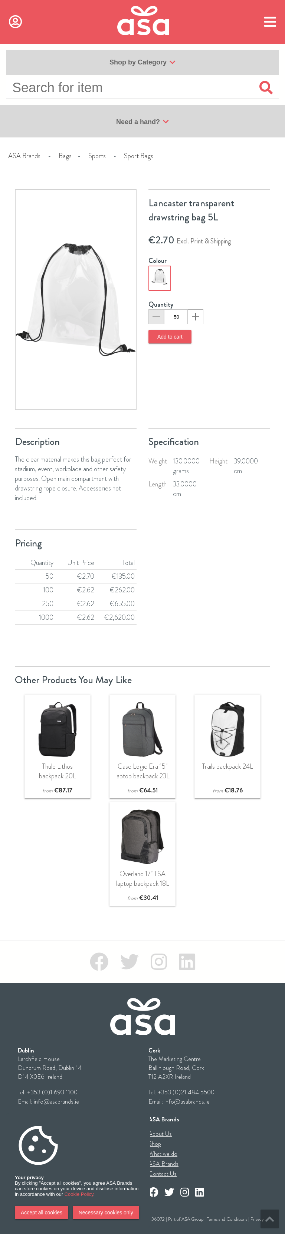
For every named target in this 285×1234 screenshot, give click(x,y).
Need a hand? (142, 122)
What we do (162, 1154)
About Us (160, 1134)
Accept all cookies (41, 1212)
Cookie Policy (79, 1194)
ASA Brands (24, 156)
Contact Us (162, 1174)
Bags (65, 156)
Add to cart (170, 337)
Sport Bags (138, 156)
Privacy (257, 1219)
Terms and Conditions (227, 1219)
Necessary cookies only (106, 1212)
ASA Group (192, 1219)
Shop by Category (142, 62)
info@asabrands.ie (56, 1101)
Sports (97, 156)
